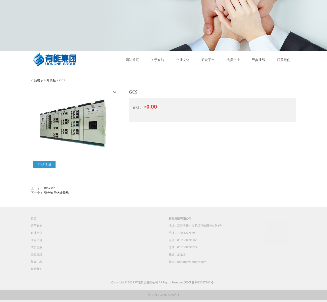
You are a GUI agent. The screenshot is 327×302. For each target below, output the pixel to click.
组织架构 (71, 236)
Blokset (49, 188)
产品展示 (37, 80)
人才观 (133, 229)
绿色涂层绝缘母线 (56, 193)
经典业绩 (258, 60)
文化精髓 (102, 229)
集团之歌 (102, 236)
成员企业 (233, 60)
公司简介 (71, 229)
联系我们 (283, 60)
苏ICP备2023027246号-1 (200, 282)
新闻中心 (36, 265)
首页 (34, 222)
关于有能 (157, 60)
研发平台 (208, 60)
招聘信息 (134, 236)
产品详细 (44, 164)
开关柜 (51, 80)
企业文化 (182, 60)
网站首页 (132, 60)
